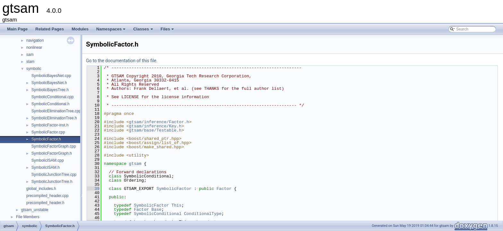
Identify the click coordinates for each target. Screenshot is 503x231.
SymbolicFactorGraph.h (51, 153)
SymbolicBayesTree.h (50, 90)
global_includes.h (41, 188)
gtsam (135, 164)
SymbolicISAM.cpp (47, 160)
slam (30, 61)
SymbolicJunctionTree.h (51, 181)
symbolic (33, 68)
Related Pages (49, 29)
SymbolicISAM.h (45, 167)
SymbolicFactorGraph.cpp (53, 146)
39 (93, 189)
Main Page (17, 29)
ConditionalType (202, 214)
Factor (224, 189)
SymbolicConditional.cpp (52, 97)
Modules (80, 29)
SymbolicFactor (174, 189)
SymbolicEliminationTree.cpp (56, 111)
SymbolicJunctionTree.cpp (53, 174)
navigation (35, 40)
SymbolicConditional (157, 214)
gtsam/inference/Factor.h (159, 122)
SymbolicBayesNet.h (49, 83)
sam (30, 54)
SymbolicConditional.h (50, 104)
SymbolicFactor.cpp (48, 132)
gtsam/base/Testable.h (155, 130)
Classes (143, 31)
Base (156, 209)
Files (168, 31)
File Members (27, 217)
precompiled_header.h (45, 203)
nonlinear (34, 47)
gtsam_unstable (34, 210)
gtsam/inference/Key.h (155, 126)
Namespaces (111, 31)
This (176, 205)
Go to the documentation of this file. (122, 60)
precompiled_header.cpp (47, 195)
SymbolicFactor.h (46, 139)
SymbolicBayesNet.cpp (51, 75)
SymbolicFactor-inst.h (49, 125)
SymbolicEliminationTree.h (54, 118)
